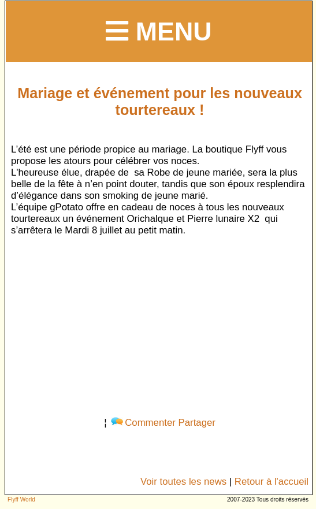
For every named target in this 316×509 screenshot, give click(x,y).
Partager (197, 422)
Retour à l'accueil (271, 481)
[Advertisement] (159, 324)
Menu (158, 31)
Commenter (143, 422)
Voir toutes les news (183, 481)
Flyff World (21, 499)
